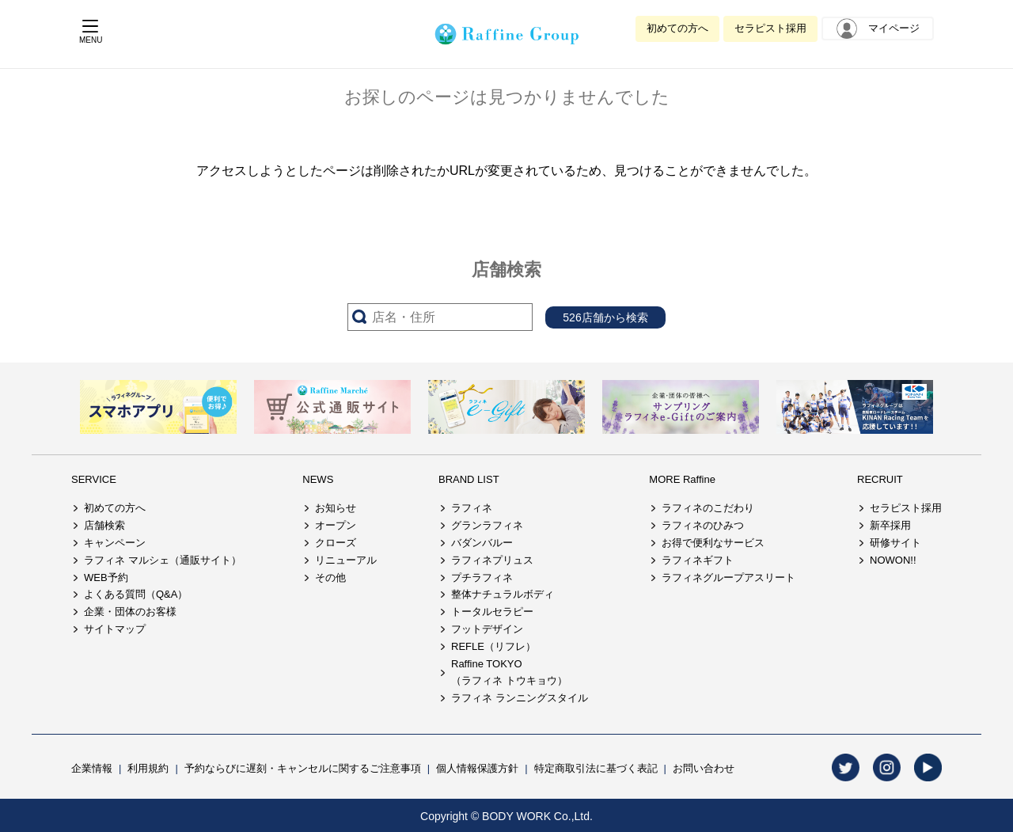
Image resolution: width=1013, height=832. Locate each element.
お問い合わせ (703, 768)
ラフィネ (471, 508)
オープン (335, 525)
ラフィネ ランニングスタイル (519, 698)
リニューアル (346, 560)
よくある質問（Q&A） (136, 594)
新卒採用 (890, 525)
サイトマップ (115, 629)
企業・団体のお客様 (130, 611)
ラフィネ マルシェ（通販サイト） (162, 560)
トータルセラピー (492, 611)
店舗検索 (104, 525)
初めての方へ (677, 28)
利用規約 (148, 768)
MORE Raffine (682, 479)
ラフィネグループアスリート (728, 577)
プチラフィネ (482, 577)
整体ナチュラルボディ (502, 594)
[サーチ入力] (440, 317)
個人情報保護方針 (477, 768)
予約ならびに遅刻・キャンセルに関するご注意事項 (302, 768)
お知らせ (335, 508)
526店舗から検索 (605, 317)
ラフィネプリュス (492, 560)
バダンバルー (482, 543)
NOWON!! (893, 560)
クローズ (335, 543)
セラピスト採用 (770, 28)
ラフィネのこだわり (708, 508)
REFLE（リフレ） (493, 646)
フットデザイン (487, 629)
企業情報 (91, 768)
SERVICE (93, 479)
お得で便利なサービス (713, 543)
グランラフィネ (487, 525)
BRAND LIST (468, 479)
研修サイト (895, 543)
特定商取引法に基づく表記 (596, 768)
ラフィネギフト (698, 560)
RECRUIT (880, 479)
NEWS (317, 479)
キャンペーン (115, 543)
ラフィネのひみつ (703, 525)
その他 (330, 577)
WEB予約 (106, 577)
